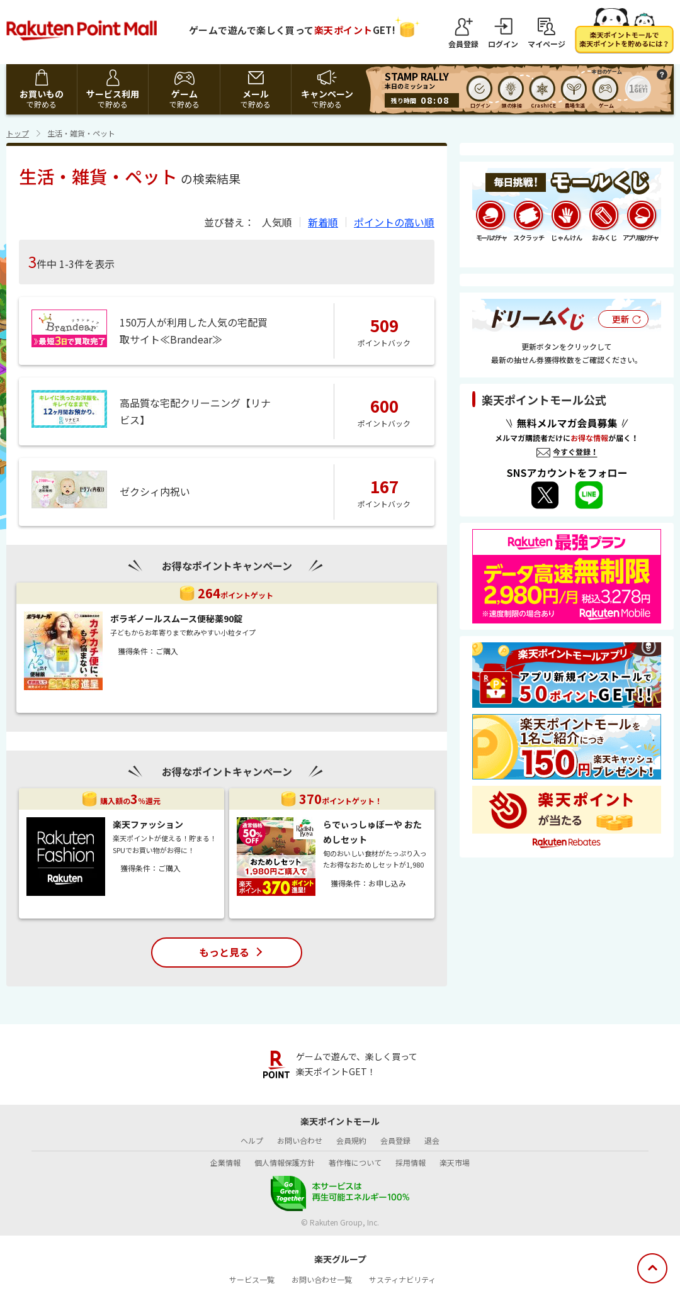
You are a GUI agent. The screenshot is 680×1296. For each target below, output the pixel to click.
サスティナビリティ (402, 1279)
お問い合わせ (299, 1140)
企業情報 (225, 1162)
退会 (431, 1140)
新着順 (323, 222)
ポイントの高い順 (394, 222)
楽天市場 (454, 1162)
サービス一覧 (252, 1279)
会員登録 (463, 43)
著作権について (355, 1162)
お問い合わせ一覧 (322, 1279)
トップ (17, 133)
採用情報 (410, 1162)
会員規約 (351, 1140)
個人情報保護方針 (284, 1162)
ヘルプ (252, 1140)
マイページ (546, 43)
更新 (621, 319)
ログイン (503, 43)
